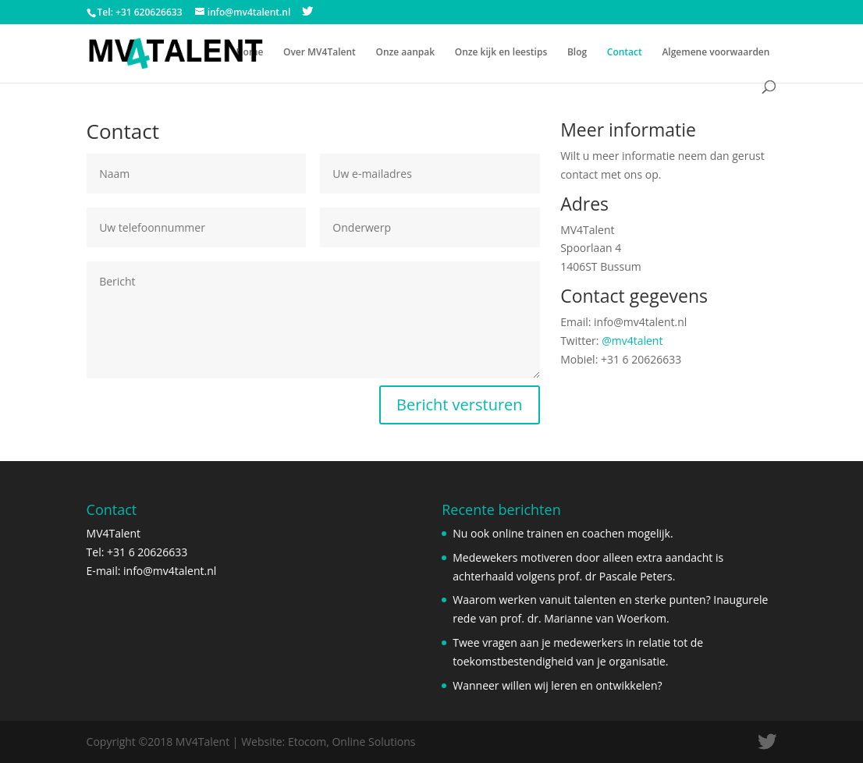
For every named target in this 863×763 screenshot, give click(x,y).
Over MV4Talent (319, 53)
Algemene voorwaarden (715, 53)
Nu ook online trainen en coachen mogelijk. (563, 533)
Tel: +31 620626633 (140, 12)
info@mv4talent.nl (169, 570)
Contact (624, 53)
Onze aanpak (405, 53)
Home (250, 53)
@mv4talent (632, 340)
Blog (577, 53)
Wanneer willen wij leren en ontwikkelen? (557, 685)
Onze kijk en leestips (501, 53)
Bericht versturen (459, 404)
